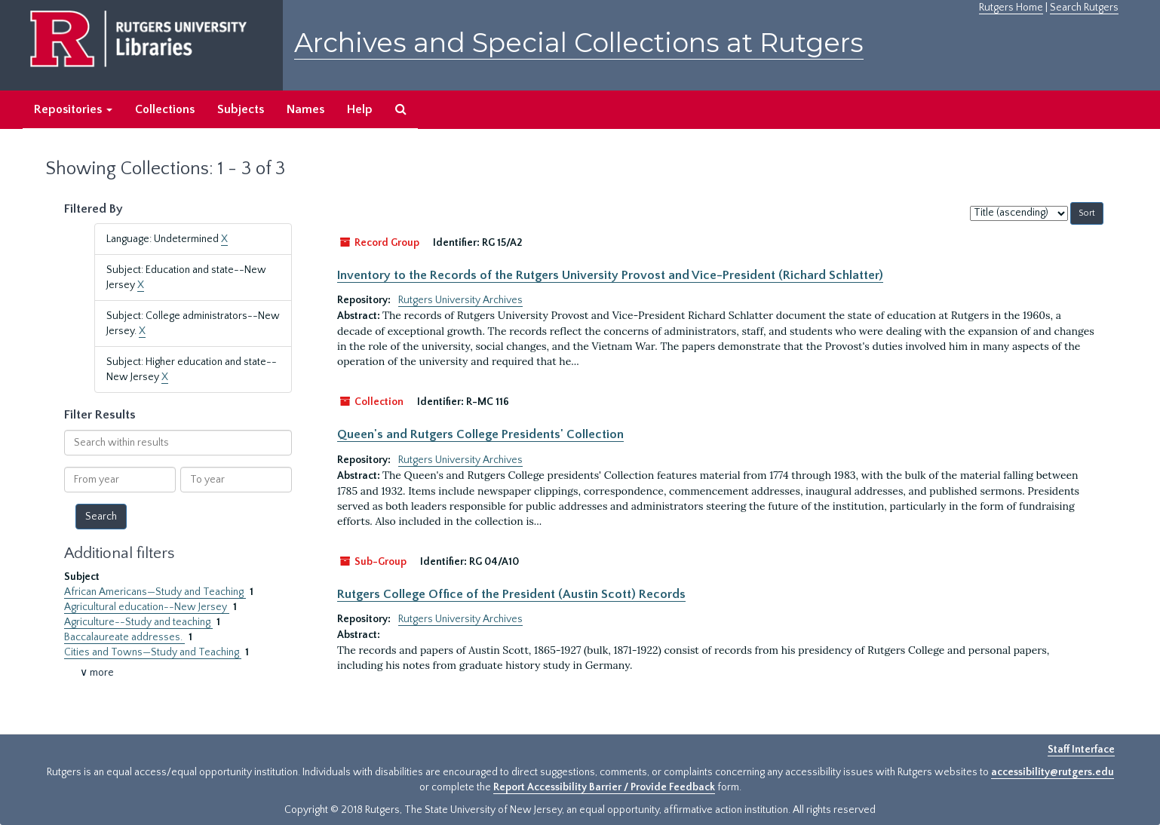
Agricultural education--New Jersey (146, 607)
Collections (165, 109)
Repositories (73, 109)
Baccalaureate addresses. (124, 637)
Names (305, 109)
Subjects (240, 109)
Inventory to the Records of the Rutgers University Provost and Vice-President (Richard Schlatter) (610, 275)
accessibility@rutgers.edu (1052, 772)
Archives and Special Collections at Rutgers (579, 42)
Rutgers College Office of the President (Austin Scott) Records (511, 594)
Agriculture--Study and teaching (138, 622)
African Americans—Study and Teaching (155, 592)
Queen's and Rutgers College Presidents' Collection (480, 434)
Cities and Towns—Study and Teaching (152, 652)
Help (360, 109)
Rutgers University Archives (460, 300)
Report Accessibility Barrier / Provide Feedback (604, 787)
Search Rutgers (1084, 8)
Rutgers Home (1011, 8)
